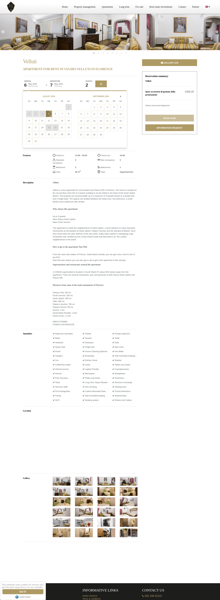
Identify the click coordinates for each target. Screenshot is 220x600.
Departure (55, 81)
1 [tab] (93, 53)
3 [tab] (103, 53)
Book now (169, 118)
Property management (84, 6)
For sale (139, 6)
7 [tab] (121, 53)
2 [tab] (98, 53)
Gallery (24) (169, 63)
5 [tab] (112, 53)
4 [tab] (107, 53)
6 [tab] (116, 53)
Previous (3, 31)
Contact (182, 6)
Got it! (23, 591)
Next (216, 31)
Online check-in (89, 596)
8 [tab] (126, 53)
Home (65, 6)
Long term (124, 6)
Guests (89, 81)
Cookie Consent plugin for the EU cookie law (23, 597)
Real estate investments (160, 6)
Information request (169, 128)
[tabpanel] (36, 32)
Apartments (107, 6)
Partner (195, 6)
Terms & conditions (91, 599)
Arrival (27, 81)
